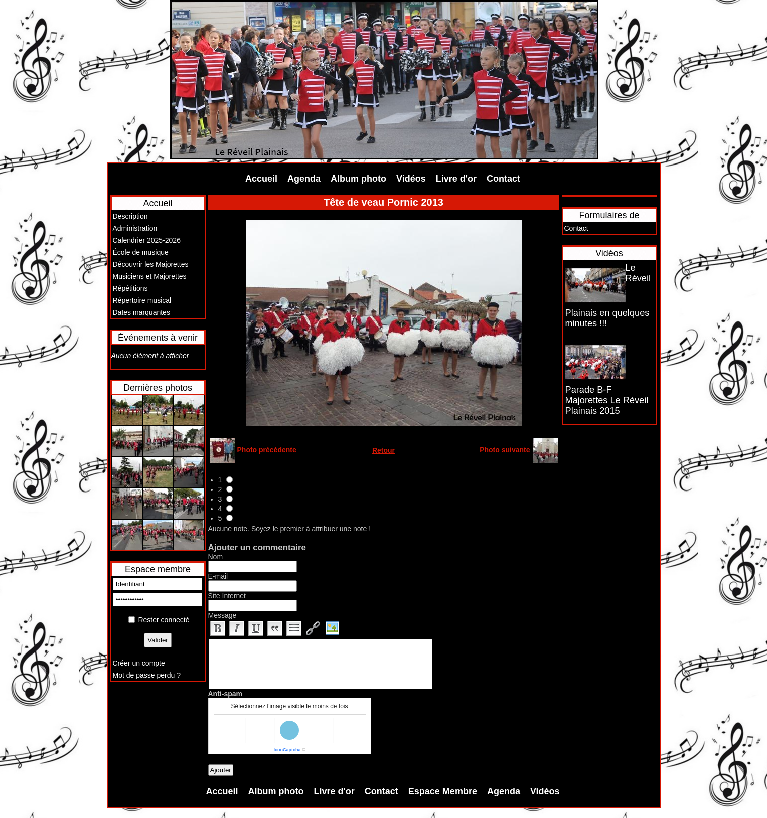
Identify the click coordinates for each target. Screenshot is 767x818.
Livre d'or (456, 179)
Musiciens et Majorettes (150, 276)
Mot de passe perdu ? (147, 675)
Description (130, 216)
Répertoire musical (142, 300)
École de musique (141, 252)
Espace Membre (442, 791)
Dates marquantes (141, 312)
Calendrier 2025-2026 (147, 240)
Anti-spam (225, 694)
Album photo (358, 179)
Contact (503, 179)
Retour (383, 450)
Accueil (261, 179)
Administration (135, 228)
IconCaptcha (286, 749)
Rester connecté (163, 620)
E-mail (218, 576)
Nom (215, 557)
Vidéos (411, 179)
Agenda (304, 179)
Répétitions (130, 288)
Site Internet (227, 596)
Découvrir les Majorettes (151, 264)
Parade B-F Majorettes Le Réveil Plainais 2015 (607, 400)
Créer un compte (139, 663)
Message (222, 615)
